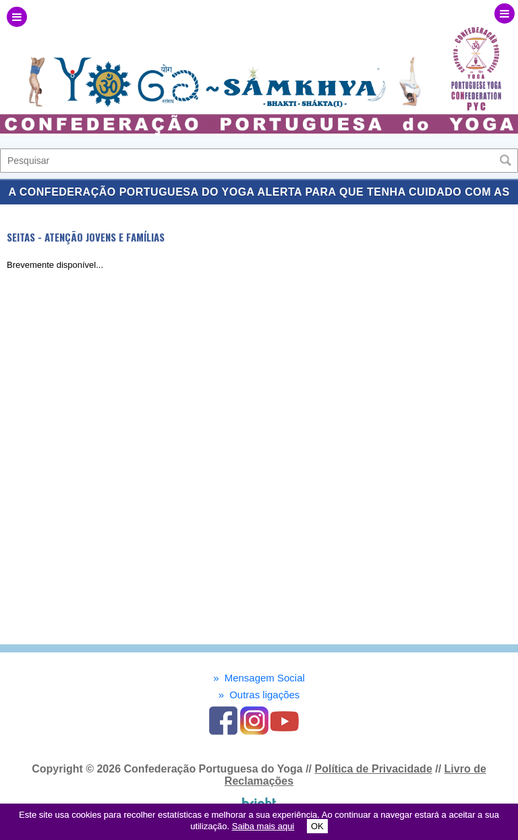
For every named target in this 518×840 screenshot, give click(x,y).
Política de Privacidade (373, 769)
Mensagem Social (259, 678)
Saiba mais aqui (263, 826)
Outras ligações (259, 695)
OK (317, 826)
